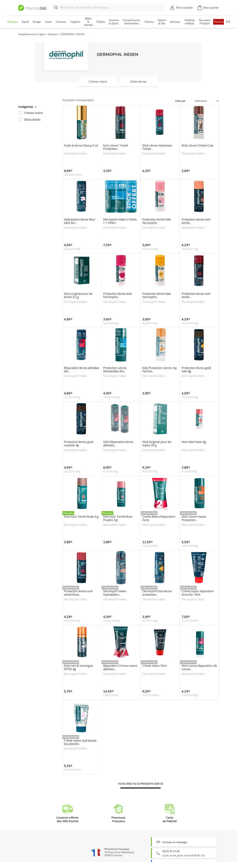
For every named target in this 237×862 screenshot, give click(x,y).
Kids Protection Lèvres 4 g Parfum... (159, 369)
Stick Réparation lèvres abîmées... (118, 443)
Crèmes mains (33, 113)
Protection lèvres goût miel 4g (196, 369)
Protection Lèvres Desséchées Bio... (115, 369)
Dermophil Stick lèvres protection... (157, 593)
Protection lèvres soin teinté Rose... (78, 593)
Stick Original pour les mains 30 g (156, 443)
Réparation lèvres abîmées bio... (81, 369)
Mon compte (184, 7)
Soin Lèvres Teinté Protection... (115, 147)
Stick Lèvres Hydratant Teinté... (157, 147)
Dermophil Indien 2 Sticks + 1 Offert (120, 221)
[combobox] (108, 7)
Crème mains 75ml (154, 666)
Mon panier (208, 8)
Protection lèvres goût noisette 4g (78, 443)
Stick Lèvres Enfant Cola (197, 145)
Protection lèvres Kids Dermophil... (156, 221)
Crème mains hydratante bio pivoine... (80, 742)
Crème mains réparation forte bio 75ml (198, 593)
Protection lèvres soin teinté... (196, 221)
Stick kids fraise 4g (194, 442)
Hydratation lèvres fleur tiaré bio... (79, 221)
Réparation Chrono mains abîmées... (120, 667)
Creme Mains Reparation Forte (158, 518)
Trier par (180, 101)
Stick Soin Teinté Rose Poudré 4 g (117, 518)
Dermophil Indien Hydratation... (114, 593)
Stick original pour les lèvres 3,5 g (78, 295)
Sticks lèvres (32, 120)
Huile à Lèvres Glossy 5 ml (81, 145)
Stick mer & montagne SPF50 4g (78, 667)
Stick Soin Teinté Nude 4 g (81, 517)
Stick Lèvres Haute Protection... (194, 518)
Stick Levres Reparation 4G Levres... (199, 667)
